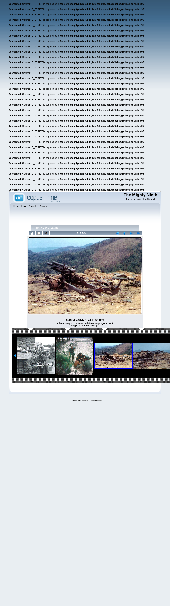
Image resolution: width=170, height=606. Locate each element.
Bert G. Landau (50, 228)
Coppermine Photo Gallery (92, 400)
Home (37, 228)
